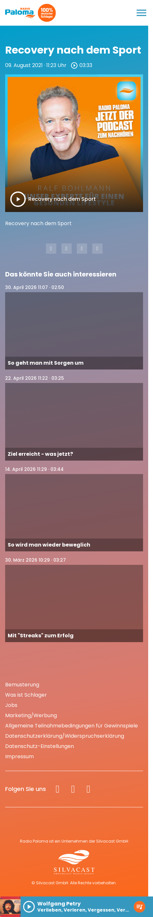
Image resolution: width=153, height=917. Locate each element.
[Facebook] (57, 789)
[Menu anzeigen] (141, 12)
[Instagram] (73, 789)
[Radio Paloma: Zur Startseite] (20, 13)
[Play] (18, 199)
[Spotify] (88, 789)
